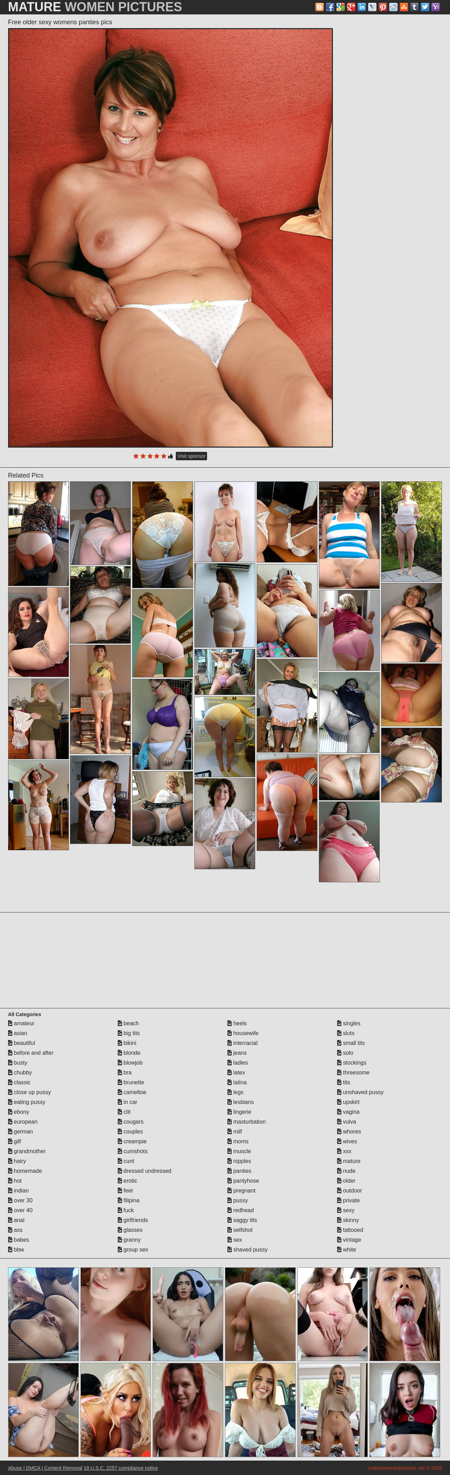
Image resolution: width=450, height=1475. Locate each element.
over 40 (20, 1210)
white (346, 1250)
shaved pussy (247, 1250)
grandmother (27, 1151)
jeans (237, 1053)
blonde (129, 1053)
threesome (353, 1073)
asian (17, 1033)
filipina (129, 1200)
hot (15, 1181)
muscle (239, 1151)
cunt (126, 1161)
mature (348, 1161)
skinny (348, 1220)
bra (125, 1073)
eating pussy (26, 1102)
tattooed (350, 1230)
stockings (351, 1063)
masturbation (246, 1122)
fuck (126, 1210)
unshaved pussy (360, 1092)
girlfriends (133, 1220)
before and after (30, 1053)
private (348, 1200)
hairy (17, 1161)
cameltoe (132, 1092)
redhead (240, 1210)
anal (16, 1220)
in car (127, 1102)
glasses (130, 1230)
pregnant (241, 1191)
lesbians (240, 1102)
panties (239, 1171)
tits (343, 1082)
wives (347, 1141)
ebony (18, 1112)
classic (19, 1082)
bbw (16, 1250)
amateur (21, 1023)
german (20, 1132)
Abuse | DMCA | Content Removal (45, 1468)
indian (18, 1191)
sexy (345, 1210)
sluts (345, 1033)
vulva (346, 1122)
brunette (131, 1082)
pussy (237, 1200)
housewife (243, 1033)
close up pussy (29, 1092)
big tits (129, 1033)
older (346, 1181)
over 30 (20, 1200)
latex (236, 1073)
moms (238, 1141)
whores (349, 1132)
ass (15, 1230)
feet (125, 1191)
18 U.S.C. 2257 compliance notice (121, 1468)
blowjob (130, 1063)
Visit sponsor (192, 456)
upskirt (348, 1102)
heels (237, 1023)
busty (17, 1063)
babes (18, 1240)
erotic (127, 1181)
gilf (14, 1141)
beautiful (21, 1043)
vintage (349, 1240)
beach (128, 1023)
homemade (25, 1171)
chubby (20, 1073)
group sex (133, 1250)
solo (345, 1053)
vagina (348, 1112)
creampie (132, 1141)
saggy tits (242, 1220)
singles (348, 1023)
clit (124, 1112)
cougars (130, 1122)
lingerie (239, 1112)
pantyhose (243, 1181)
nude (346, 1171)
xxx (344, 1151)
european (23, 1122)
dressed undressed (145, 1171)
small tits (351, 1043)
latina (237, 1082)
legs (235, 1092)
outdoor (349, 1191)
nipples (239, 1161)
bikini (127, 1043)
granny (129, 1240)
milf (234, 1132)
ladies (237, 1063)
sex (234, 1240)
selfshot (240, 1230)
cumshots (133, 1151)
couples (130, 1132)
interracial (242, 1043)
